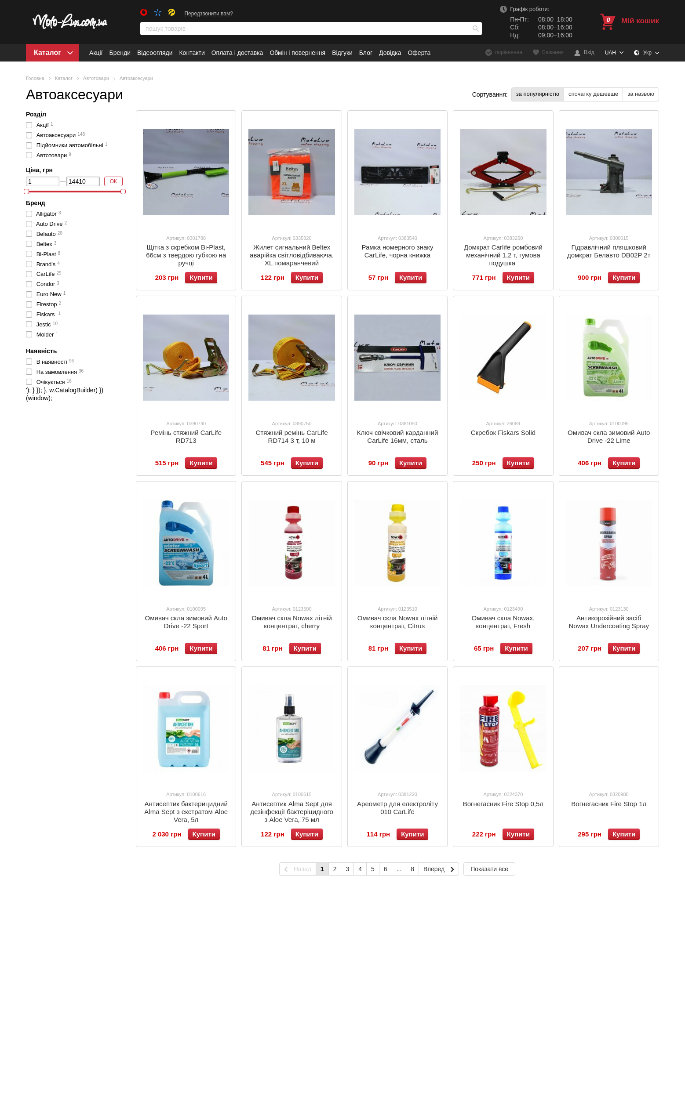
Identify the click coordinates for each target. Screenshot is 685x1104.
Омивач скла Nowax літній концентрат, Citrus (397, 622)
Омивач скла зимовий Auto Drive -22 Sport (186, 622)
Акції (95, 52)
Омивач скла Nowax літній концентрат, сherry (291, 622)
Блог (365, 52)
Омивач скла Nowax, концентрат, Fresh (503, 622)
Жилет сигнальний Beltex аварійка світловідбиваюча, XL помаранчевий (292, 255)
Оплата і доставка (237, 52)
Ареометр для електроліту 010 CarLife (397, 807)
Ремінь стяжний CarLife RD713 (186, 436)
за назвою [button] (640, 93)
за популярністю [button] (537, 93)
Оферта (419, 52)
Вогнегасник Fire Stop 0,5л (503, 803)
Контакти (191, 52)
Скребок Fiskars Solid (503, 432)
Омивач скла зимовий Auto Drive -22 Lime (609, 436)
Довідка (390, 52)
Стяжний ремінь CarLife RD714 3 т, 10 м (292, 436)
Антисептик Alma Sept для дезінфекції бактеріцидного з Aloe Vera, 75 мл (291, 811)
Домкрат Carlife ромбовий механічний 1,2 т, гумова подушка (503, 255)
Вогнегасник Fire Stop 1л (608, 803)
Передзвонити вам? (208, 14)
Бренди (119, 52)
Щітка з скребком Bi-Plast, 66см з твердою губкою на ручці (186, 255)
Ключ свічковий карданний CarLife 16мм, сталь (397, 436)
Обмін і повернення (297, 52)
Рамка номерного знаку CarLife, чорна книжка (397, 251)
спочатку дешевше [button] (593, 93)
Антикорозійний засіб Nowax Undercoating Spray (608, 622)
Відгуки (342, 52)
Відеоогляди (155, 52)
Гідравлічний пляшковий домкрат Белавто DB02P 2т (609, 251)
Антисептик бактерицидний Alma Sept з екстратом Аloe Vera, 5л (186, 811)
